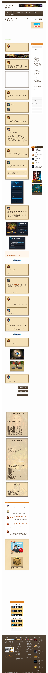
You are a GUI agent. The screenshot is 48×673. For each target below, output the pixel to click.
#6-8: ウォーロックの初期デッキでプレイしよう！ (15, 433)
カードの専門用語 (10, 473)
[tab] (37, 47)
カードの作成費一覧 (11, 477)
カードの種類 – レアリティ (12, 469)
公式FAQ (35, 50)
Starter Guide (18, 21)
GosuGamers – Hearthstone (28, 656)
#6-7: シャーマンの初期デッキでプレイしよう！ (15, 432)
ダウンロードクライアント (12, 169)
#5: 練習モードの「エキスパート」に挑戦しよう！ (15, 424)
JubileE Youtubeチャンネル (19, 655)
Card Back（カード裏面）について (13, 478)
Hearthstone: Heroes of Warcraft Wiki (29, 649)
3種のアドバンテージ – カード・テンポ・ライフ (15, 491)
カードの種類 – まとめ (11, 472)
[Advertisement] (17, 29)
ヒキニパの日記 (18, 652)
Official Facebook (29, 644)
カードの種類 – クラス (11, 470)
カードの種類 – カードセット (12, 468)
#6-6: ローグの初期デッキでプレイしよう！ (14, 431)
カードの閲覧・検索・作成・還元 (13, 451)
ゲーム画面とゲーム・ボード (12, 457)
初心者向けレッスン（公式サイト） (13, 486)
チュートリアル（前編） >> (23, 387)
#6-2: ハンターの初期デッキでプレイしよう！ (14, 427)
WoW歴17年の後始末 (37, 162)
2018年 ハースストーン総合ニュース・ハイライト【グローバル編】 (40, 667)
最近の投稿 (36, 146)
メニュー (7, 12)
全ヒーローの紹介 (10, 448)
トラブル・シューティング (22, 270)
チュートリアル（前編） (12, 417)
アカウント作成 (10, 175)
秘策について (10, 475)
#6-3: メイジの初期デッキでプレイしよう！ (14, 428)
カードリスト (26, 12)
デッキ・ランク (31, 12)
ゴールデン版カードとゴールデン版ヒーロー (14, 476)
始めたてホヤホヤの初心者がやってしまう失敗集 (15, 487)
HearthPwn (27, 651)
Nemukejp (17, 650)
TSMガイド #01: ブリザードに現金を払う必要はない (38, 158)
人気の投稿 (40, 146)
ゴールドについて (10, 459)
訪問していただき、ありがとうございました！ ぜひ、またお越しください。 (32, 672)
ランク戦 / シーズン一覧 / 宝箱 (12, 454)
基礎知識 (35, 100)
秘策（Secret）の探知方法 (12, 492)
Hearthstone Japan (18, 651)
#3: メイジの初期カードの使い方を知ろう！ (14, 421)
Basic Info (14, 21)
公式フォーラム (19, 642)
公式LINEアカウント (20, 646)
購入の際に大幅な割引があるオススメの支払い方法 (17, 567)
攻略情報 (18, 12)
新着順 (11, 12)
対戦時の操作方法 (36, 58)
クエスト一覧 (10, 458)
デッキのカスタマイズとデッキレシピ (13, 452)
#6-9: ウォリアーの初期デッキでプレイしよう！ (15, 434)
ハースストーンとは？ (37, 49)
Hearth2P (27, 655)
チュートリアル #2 (36, 60)
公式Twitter (18, 643)
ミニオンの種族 (10, 474)
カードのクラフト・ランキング (12, 493)
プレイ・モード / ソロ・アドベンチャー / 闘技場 (15, 449)
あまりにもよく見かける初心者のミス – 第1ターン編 (15, 488)
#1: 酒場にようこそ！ (11, 416)
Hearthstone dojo (18, 653)
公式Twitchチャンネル (20, 645)
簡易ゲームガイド (36, 52)
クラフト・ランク (37, 12)
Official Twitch (29, 647)
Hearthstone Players (28, 657)
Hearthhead (27, 652)
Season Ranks (13, 14)
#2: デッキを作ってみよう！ (12, 419)
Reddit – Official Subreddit (29, 648)
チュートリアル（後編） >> (23, 391)
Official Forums (29, 642)
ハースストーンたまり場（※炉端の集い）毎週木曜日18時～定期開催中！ (19, 658)
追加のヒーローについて (37, 89)
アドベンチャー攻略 (36, 111)
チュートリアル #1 (36, 59)
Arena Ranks (8, 14)
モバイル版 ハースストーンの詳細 (17, 628)
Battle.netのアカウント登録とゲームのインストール (13, 255)
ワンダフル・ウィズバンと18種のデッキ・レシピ (15, 494)
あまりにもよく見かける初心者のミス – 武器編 (14, 489)
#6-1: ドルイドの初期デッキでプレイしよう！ (14, 426)
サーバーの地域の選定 (17, 284)
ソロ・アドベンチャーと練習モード (13, 453)
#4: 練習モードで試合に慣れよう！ (13, 423)
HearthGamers (18, 654)
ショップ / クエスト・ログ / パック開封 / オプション (15, 450)
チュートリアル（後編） (12, 418)
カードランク (35, 106)
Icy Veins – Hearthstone (29, 654)
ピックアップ (33, 146)
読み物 (22, 12)
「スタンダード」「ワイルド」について (13, 455)
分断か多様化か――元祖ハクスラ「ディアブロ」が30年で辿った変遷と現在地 (38, 149)
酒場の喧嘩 (9, 456)
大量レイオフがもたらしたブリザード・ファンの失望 (38, 166)
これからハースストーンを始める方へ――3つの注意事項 (16, 465)
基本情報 (14, 12)
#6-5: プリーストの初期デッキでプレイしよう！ (15, 430)
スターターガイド (36, 97)
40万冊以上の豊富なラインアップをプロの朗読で (17, 552)
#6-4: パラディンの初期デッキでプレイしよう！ (15, 429)
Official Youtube (29, 646)
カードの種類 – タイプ (11, 471)
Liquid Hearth (27, 653)
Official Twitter (29, 643)
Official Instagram (29, 645)
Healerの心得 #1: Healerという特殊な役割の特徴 (38, 154)
